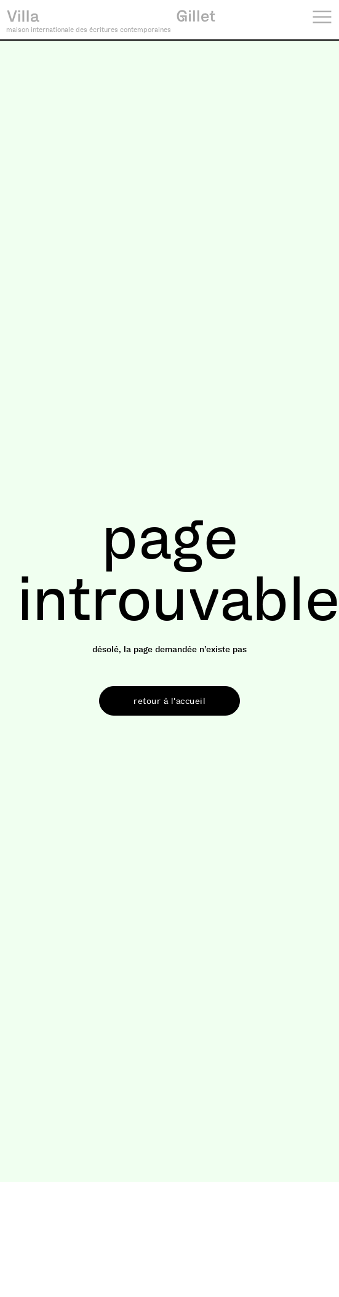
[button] (169, 701)
